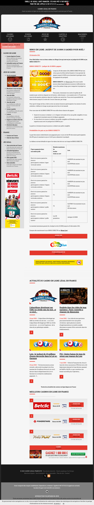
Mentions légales (29, 473)
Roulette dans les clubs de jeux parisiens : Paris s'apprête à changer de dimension (73, 309)
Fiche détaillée (76, 408)
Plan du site (60, 473)
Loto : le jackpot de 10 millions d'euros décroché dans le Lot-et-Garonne (43, 356)
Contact (67, 473)
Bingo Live (69, 82)
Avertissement (40, 473)
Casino (58, 447)
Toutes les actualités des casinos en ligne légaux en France (58, 387)
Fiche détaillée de (58, 252)
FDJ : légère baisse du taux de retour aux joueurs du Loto (72, 355)
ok (63, 503)
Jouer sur (58, 236)
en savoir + (57, 503)
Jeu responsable (51, 473)
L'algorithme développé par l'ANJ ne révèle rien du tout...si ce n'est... (43, 309)
